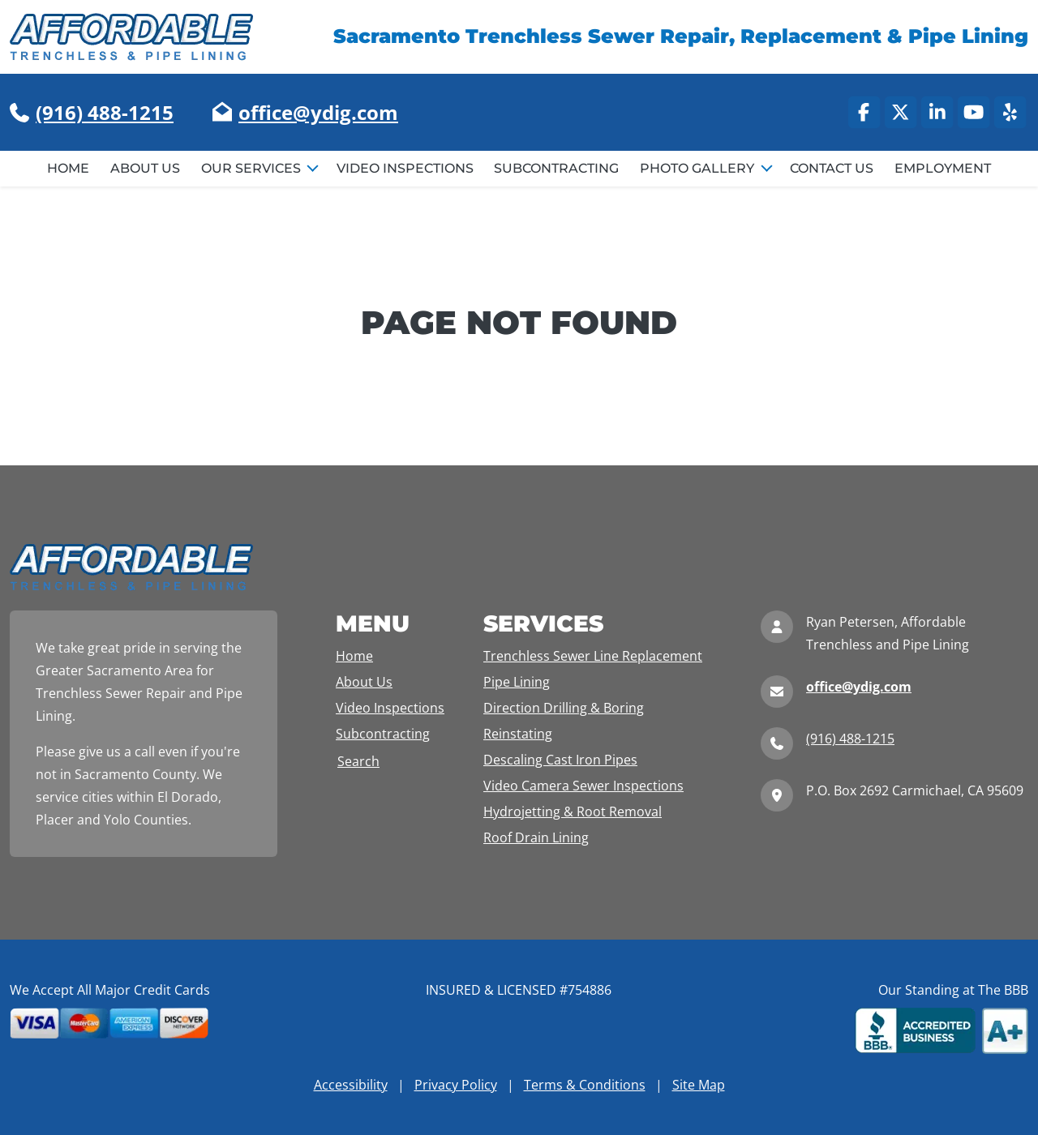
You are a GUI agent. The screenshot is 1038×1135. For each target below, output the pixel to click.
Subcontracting (556, 168)
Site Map (698, 1085)
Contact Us (831, 168)
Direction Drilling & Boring (563, 708)
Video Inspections (405, 168)
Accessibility (351, 1085)
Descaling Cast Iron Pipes (560, 760)
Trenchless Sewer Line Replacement (592, 656)
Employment (942, 168)
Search (358, 761)
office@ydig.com (318, 112)
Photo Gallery (698, 168)
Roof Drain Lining (536, 837)
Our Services (252, 168)
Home (68, 168)
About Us (145, 168)
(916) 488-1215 (105, 112)
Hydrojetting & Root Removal (572, 811)
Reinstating (517, 734)
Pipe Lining (516, 682)
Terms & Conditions (585, 1085)
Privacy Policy (455, 1085)
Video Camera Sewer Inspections (583, 785)
